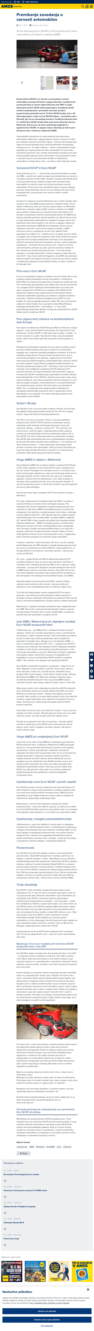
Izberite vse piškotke (47, 1311)
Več (5, 1179)
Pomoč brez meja (11, 1237)
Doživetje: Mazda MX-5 (14, 1221)
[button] (72, 82)
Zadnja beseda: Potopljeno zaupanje (20, 1205)
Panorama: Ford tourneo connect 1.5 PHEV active (25, 1189)
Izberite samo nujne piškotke (47, 1319)
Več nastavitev (47, 1325)
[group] (23, 82)
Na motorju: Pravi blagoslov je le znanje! (21, 1173)
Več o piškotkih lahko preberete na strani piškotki (49, 1303)
